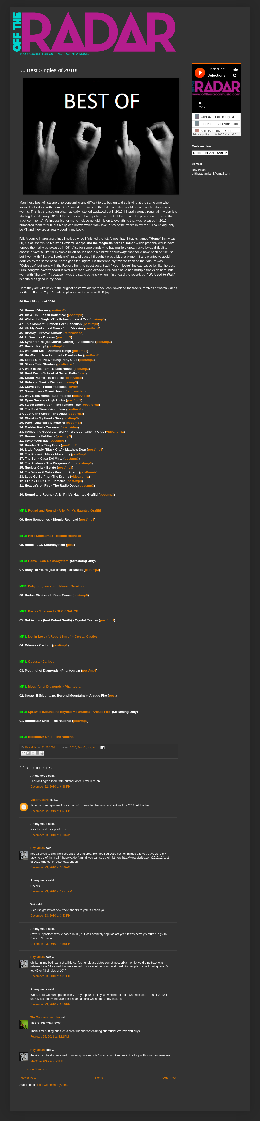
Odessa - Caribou (41, 661)
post (82, 373)
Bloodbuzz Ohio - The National (51, 737)
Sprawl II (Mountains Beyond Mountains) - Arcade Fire (69, 712)
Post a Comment (36, 1069)
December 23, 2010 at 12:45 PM (51, 891)
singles (92, 747)
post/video (65, 364)
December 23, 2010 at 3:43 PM (50, 915)
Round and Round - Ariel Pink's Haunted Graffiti (64, 510)
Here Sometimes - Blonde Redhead (54, 536)
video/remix (115, 431)
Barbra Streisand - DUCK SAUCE (53, 611)
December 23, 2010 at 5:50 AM (50, 867)
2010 (73, 747)
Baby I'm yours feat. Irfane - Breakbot (56, 586)
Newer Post (28, 1077)
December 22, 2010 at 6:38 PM (50, 786)
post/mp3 (57, 310)
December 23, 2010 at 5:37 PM (50, 976)
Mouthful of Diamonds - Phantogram (55, 686)
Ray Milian (37, 848)
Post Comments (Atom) (52, 1085)
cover (73, 386)
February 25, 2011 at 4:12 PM (49, 1036)
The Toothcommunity (45, 1017)
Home (99, 1077)
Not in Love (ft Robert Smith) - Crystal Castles (63, 636)
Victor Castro (39, 800)
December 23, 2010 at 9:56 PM (50, 1004)
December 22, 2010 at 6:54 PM (50, 811)
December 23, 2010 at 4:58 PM (50, 944)
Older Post (169, 1077)
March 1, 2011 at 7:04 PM (46, 1060)
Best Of (82, 747)
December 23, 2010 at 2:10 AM (50, 835)
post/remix (91, 404)
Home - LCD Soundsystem (48, 561)
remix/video (73, 333)
